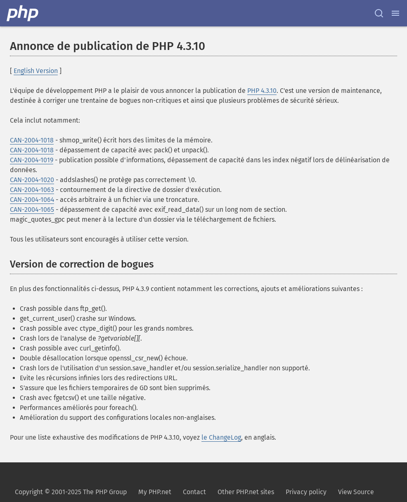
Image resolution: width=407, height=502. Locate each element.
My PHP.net (154, 492)
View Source (356, 492)
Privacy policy (306, 492)
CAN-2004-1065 (32, 209)
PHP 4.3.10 (262, 91)
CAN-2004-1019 (31, 160)
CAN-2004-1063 (32, 190)
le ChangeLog (221, 437)
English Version (36, 71)
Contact (194, 492)
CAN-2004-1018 (32, 140)
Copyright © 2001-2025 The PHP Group (71, 492)
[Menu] (395, 13)
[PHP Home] (23, 13)
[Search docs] (379, 13)
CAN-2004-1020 (32, 180)
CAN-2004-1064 (32, 200)
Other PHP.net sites (246, 492)
